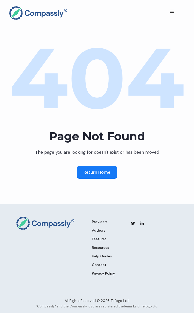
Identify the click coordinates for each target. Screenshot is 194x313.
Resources (100, 247)
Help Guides (102, 256)
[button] (172, 11)
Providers (100, 222)
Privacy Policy (103, 273)
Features (99, 239)
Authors (98, 230)
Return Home (97, 172)
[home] (38, 13)
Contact (99, 265)
